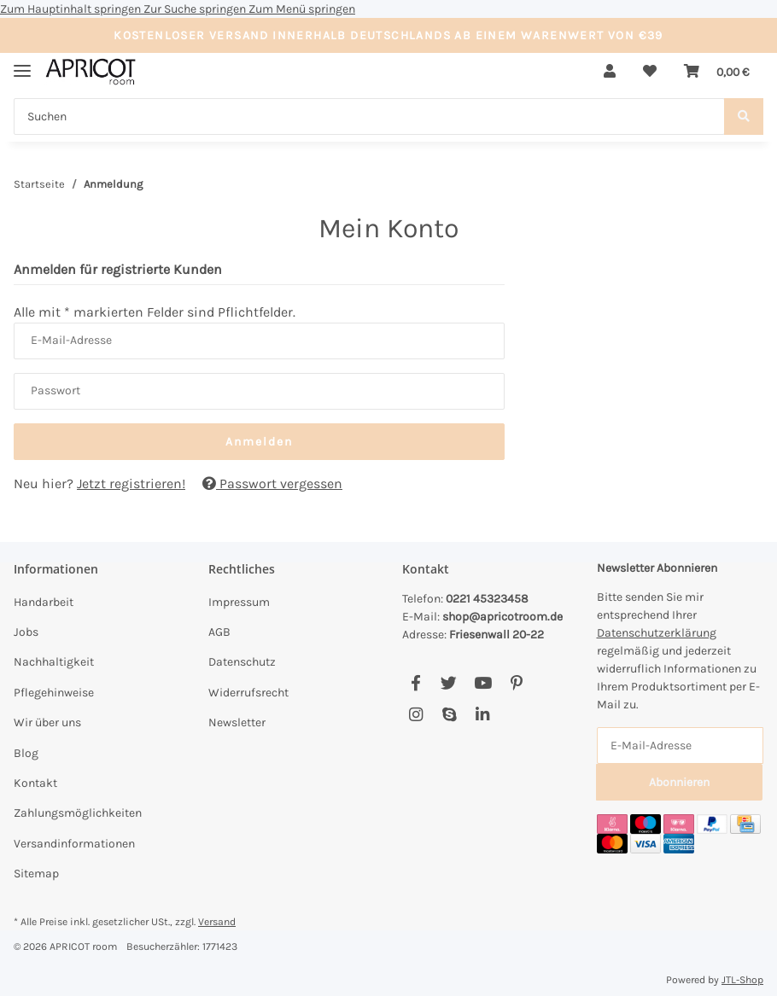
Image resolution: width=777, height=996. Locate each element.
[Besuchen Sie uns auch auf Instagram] (415, 714)
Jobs (26, 632)
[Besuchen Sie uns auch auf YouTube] (483, 683)
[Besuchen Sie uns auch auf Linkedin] (483, 714)
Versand (217, 922)
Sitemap (36, 873)
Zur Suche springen (195, 9)
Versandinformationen (74, 843)
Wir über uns (47, 722)
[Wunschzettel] (649, 72)
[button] (609, 72)
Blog (26, 753)
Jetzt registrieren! (131, 483)
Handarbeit (43, 602)
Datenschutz (242, 662)
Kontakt (35, 783)
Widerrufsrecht (248, 692)
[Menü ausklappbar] (22, 63)
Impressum (239, 602)
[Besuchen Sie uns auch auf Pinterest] (516, 683)
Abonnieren (679, 782)
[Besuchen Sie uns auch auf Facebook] (415, 683)
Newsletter (237, 722)
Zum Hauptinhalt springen (71, 9)
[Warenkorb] (716, 72)
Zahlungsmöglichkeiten (78, 813)
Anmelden (259, 441)
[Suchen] (369, 116)
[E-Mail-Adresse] (680, 745)
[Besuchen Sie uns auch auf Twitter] (448, 683)
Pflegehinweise (54, 692)
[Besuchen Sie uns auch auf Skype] (448, 714)
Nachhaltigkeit (54, 662)
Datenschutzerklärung (656, 633)
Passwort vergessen (272, 483)
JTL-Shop (742, 980)
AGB (219, 632)
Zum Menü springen (301, 9)
